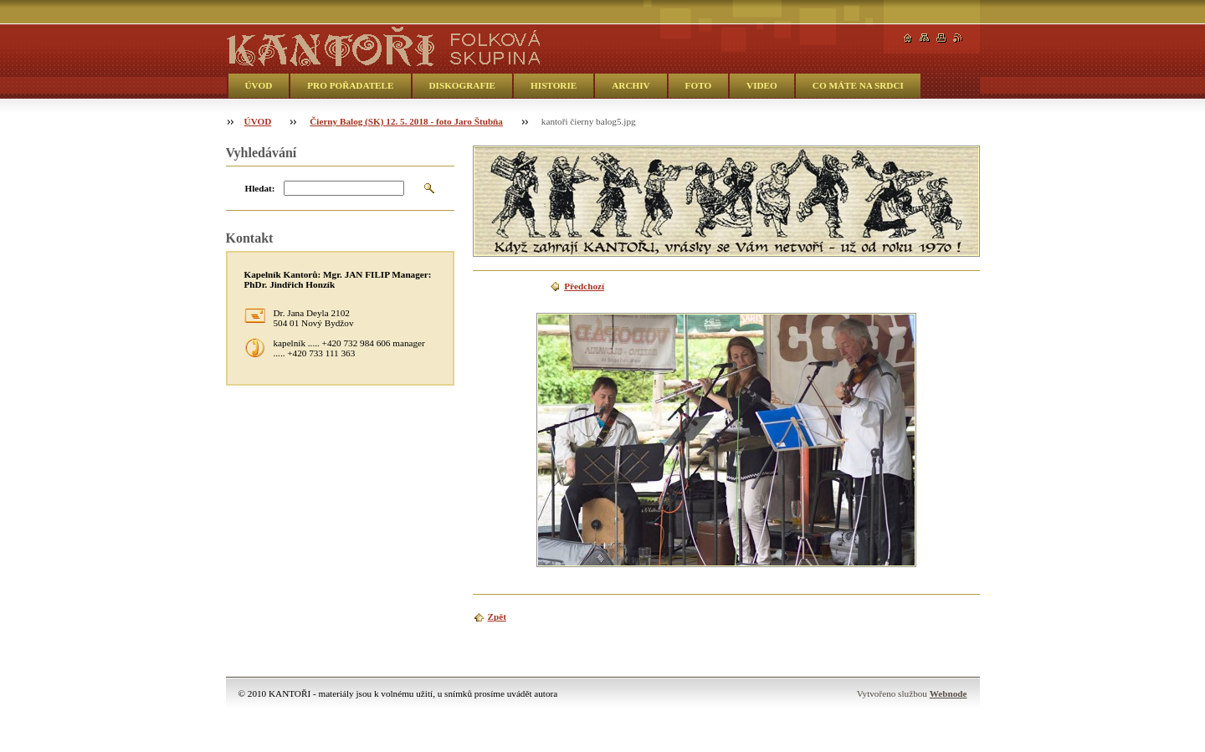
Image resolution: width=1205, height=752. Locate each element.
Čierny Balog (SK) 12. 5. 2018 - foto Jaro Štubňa (406, 121)
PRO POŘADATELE (350, 85)
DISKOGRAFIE (462, 85)
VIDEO (761, 85)
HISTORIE (554, 85)
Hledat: (260, 188)
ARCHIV (630, 85)
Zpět (497, 616)
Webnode (948, 693)
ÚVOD (259, 85)
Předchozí (584, 286)
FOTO (698, 85)
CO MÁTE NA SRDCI (858, 85)
